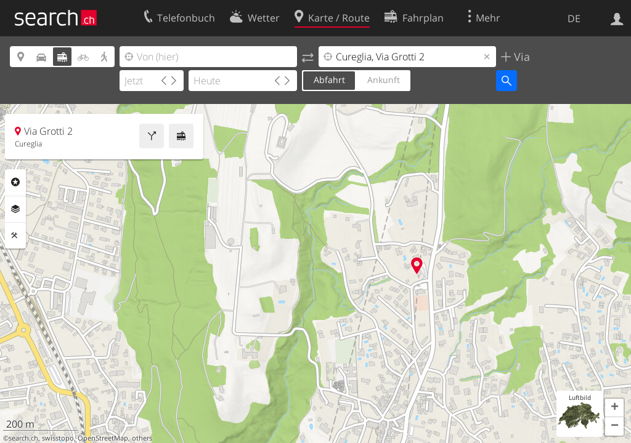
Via (520, 56)
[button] (614, 408)
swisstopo (58, 438)
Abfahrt (329, 80)
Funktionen (15, 236)
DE (574, 18)
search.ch (23, 438)
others (142, 438)
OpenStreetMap (103, 438)
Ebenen (15, 209)
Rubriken (15, 182)
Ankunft (383, 80)
